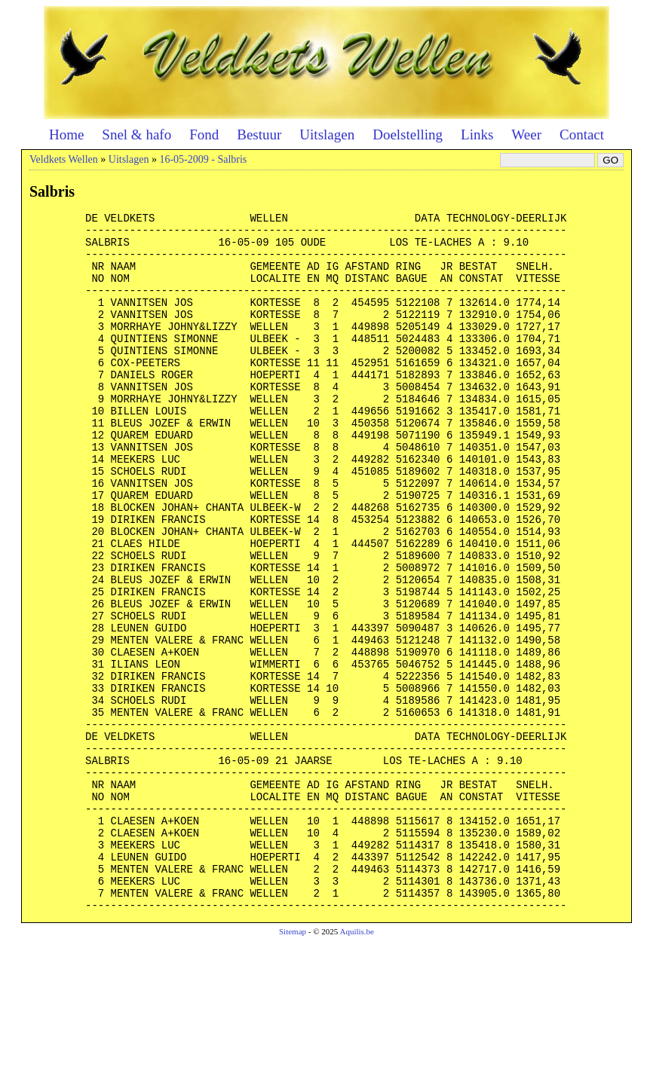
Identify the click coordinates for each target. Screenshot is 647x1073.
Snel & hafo (136, 134)
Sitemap (292, 1062)
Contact (582, 134)
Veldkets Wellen (63, 159)
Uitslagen (326, 134)
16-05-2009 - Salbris (203, 159)
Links (477, 134)
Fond (204, 134)
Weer (526, 134)
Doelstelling (408, 134)
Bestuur (259, 134)
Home (66, 134)
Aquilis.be (356, 1062)
